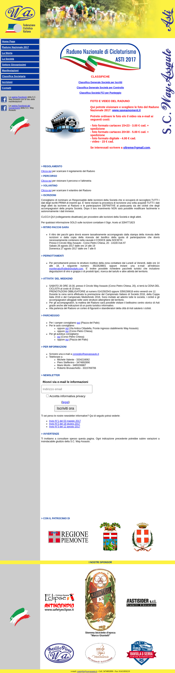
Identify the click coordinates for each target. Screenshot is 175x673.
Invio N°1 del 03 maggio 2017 (65, 421)
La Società (8, 59)
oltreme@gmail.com (136, 147)
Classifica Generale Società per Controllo (100, 87)
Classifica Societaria (13, 76)
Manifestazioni (10, 70)
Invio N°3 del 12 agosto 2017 (64, 426)
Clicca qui (46, 171)
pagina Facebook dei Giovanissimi (19, 107)
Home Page (8, 41)
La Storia (7, 53)
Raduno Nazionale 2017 (15, 47)
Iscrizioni (7, 82)
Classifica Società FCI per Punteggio (100, 92)
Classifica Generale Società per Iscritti (100, 82)
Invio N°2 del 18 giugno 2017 (64, 423)
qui (78, 322)
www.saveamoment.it (126, 110)
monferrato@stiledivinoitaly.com (66, 268)
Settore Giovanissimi (14, 64)
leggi (65, 402)
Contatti (6, 88)
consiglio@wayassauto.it (86, 354)
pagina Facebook (19, 97)
